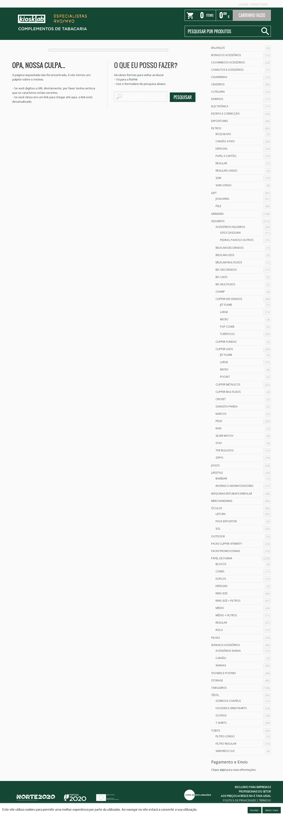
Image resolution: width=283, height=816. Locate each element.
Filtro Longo (225, 736)
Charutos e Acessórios (227, 70)
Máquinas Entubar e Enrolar (231, 493)
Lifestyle (217, 473)
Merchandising (221, 501)
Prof (219, 421)
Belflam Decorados (229, 248)
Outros (221, 715)
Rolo (219, 630)
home (133, 79)
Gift (214, 193)
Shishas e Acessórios (225, 645)
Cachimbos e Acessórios (228, 62)
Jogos (215, 465)
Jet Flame (226, 305)
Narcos (221, 414)
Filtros (216, 128)
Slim (218, 178)
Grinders (217, 214)
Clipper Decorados (229, 299)
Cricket (221, 399)
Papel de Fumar (221, 558)
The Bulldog (225, 450)
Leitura (221, 514)
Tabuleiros (219, 688)
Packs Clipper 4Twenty (226, 544)
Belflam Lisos (225, 255)
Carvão (221, 658)
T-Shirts (221, 723)
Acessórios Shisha (228, 651)
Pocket (225, 377)
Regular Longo (226, 170)
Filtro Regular (226, 744)
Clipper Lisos (224, 349)
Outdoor (218, 536)
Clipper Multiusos (228, 392)
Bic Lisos (221, 277)
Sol (218, 528)
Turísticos (227, 334)
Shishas (221, 665)
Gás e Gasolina (230, 233)
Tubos (215, 730)
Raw (218, 428)
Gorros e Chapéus (228, 701)
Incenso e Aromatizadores (234, 486)
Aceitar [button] (254, 810)
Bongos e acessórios (226, 55)
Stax (219, 443)
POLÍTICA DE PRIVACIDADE (239, 800)
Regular (221, 163)
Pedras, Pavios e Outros (236, 240)
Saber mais (271, 810)
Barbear (221, 478)
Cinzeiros (217, 84)
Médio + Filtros (226, 615)
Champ (220, 292)
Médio (220, 608)
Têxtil (215, 695)
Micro (224, 319)
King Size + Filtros (228, 601)
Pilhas (215, 638)
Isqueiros (217, 221)
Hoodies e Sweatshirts (231, 708)
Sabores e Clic (225, 751)
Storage (217, 680)
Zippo (219, 458)
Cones (220, 571)
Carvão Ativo (225, 141)
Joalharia (222, 199)
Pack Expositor (226, 521)
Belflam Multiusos (229, 262)
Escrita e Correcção (225, 113)
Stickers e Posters (223, 673)
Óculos (216, 508)
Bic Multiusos (225, 284)
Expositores (219, 121)
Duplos (221, 579)
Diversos (217, 99)
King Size (222, 593)
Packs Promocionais (225, 551)
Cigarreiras (219, 77)
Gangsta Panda (227, 406)
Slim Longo (223, 185)
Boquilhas (223, 134)
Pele (218, 206)
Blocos (221, 564)
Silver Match (224, 436)
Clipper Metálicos (228, 384)
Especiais (221, 149)
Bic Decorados (226, 270)
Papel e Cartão (226, 156)
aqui (223, 769)
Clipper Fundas (226, 342)
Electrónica (219, 106)
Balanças (218, 48)
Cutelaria (218, 92)
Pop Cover (227, 327)
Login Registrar (253, 4)
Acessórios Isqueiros (230, 227)
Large (224, 312)
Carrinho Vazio (252, 15)
